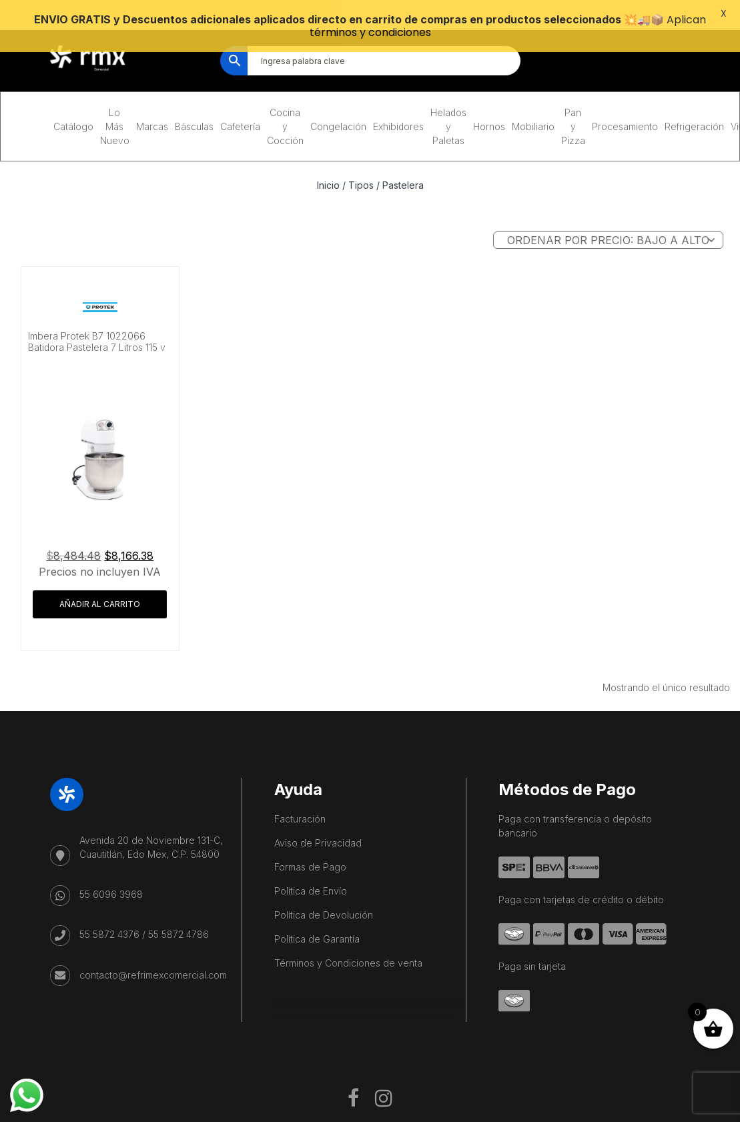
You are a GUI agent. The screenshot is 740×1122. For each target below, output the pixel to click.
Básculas (194, 104)
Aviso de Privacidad (318, 820)
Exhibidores (398, 104)
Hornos (489, 104)
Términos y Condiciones (525, 1110)
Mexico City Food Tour (415, 981)
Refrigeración (694, 104)
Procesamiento (625, 104)
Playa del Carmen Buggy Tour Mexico (303, 981)
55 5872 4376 (109, 912)
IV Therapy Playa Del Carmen (374, 995)
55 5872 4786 (178, 912)
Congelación (338, 104)
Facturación (300, 796)
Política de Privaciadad (637, 1110)
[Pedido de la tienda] (608, 218)
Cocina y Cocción (285, 104)
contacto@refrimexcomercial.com (153, 952)
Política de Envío (310, 869)
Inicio (328, 163)
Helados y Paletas (448, 104)
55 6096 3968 (111, 872)
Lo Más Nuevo (114, 104)
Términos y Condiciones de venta (348, 941)
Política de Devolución (323, 893)
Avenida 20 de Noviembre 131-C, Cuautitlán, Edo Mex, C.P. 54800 (151, 825)
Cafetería (240, 104)
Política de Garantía (317, 917)
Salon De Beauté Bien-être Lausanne (425, 995)
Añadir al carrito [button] (99, 582)
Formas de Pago (310, 845)
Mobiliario (533, 104)
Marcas (152, 104)
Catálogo (73, 104)
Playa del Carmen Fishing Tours (327, 995)
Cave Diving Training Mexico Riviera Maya (365, 981)
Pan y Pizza (573, 104)
